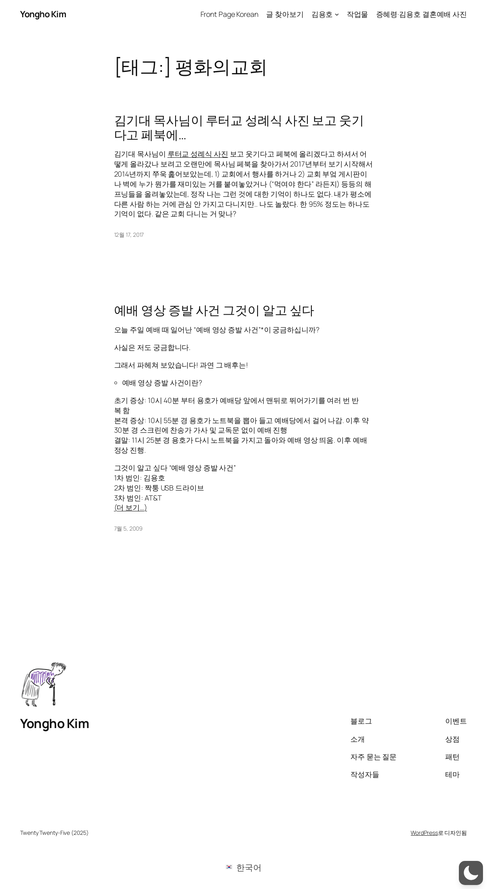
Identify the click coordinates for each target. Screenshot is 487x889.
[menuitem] (243, 867)
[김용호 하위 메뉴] (337, 14)
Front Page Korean (229, 14)
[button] (471, 873)
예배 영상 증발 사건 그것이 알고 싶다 (214, 310)
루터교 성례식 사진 (198, 154)
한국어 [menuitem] (249, 867)
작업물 (357, 14)
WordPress (424, 832)
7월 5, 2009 (128, 528)
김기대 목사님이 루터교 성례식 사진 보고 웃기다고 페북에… (239, 127)
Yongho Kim (43, 14)
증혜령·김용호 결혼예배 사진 (421, 14)
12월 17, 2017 (129, 234)
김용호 (322, 14)
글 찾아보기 (284, 14)
